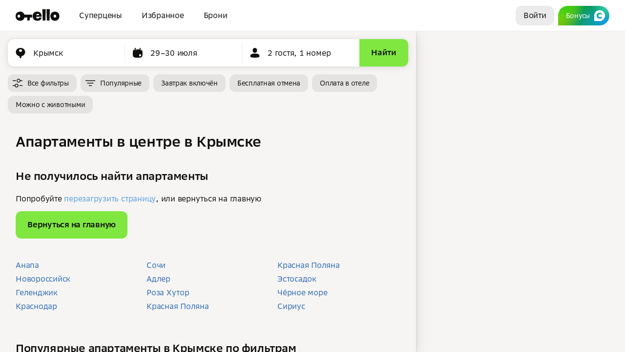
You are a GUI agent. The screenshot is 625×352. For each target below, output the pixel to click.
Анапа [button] (27, 265)
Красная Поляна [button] (177, 306)
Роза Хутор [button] (167, 292)
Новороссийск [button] (43, 279)
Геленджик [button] (37, 292)
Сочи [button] (156, 265)
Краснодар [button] (36, 306)
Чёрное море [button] (302, 292)
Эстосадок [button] (296, 279)
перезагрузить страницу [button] (110, 198)
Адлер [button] (158, 279)
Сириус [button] (291, 306)
